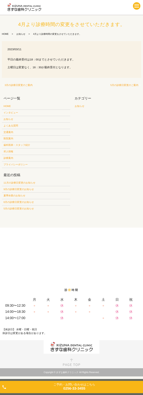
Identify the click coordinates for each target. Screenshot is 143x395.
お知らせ (20, 34)
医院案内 (8, 138)
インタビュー (11, 112)
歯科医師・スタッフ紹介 (17, 145)
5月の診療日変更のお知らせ (19, 208)
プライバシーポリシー (16, 164)
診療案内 (8, 158)
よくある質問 (11, 125)
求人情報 (8, 151)
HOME (5, 34)
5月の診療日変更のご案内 (124, 85)
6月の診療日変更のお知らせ (19, 202)
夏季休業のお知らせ (14, 195)
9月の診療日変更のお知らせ (19, 189)
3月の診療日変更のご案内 (19, 85)
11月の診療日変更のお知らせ (19, 182)
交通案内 (8, 132)
